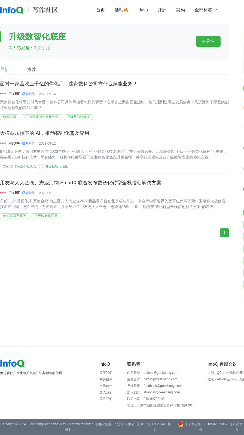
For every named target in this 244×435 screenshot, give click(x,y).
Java (143, 10)
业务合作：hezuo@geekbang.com (152, 379)
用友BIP (14, 94)
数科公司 (9, 117)
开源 (162, 10)
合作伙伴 (105, 386)
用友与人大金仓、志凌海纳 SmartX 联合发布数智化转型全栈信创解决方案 (80, 182)
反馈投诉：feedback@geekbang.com (154, 386)
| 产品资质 (236, 426)
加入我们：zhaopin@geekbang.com (153, 392)
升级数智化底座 (78, 117)
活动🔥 (122, 10)
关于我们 (105, 373)
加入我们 (105, 392)
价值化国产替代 (14, 216)
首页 (100, 10)
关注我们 (105, 399)
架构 (180, 10)
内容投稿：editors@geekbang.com (152, 373)
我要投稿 (105, 379)
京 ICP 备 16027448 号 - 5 (154, 426)
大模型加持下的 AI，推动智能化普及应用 (44, 133)
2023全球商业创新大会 (41, 117)
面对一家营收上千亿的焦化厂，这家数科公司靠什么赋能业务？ (68, 83)
